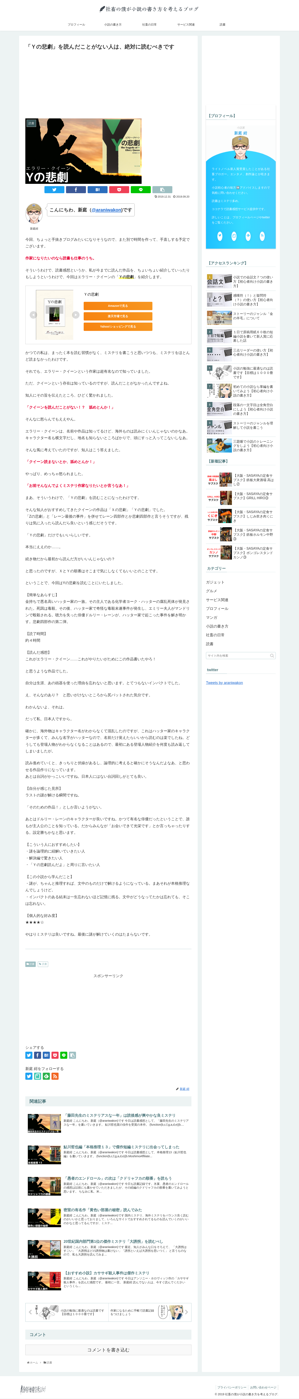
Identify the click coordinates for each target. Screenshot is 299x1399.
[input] (241, 655)
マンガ (211, 617)
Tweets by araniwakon (224, 683)
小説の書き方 (217, 626)
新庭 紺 (240, 133)
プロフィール (217, 609)
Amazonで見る (113, 305)
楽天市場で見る (113, 316)
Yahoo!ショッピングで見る (113, 326)
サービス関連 (217, 600)
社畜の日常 (215, 635)
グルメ (211, 591)
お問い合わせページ (263, 1387)
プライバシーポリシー (230, 1387)
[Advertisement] (108, 83)
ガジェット (215, 582)
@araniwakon (106, 209)
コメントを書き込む (108, 1350)
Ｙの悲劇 (91, 294)
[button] (272, 655)
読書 (30, 964)
